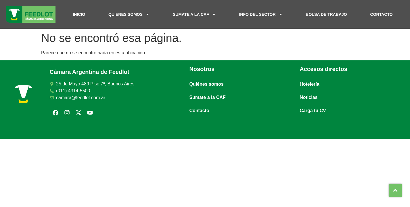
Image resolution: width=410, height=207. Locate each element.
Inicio (79, 14)
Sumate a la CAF (194, 14)
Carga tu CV (313, 110)
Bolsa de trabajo (326, 14)
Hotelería (309, 84)
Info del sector (260, 14)
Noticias (308, 97)
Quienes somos (129, 14)
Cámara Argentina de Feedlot (89, 72)
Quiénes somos (206, 84)
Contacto (381, 14)
